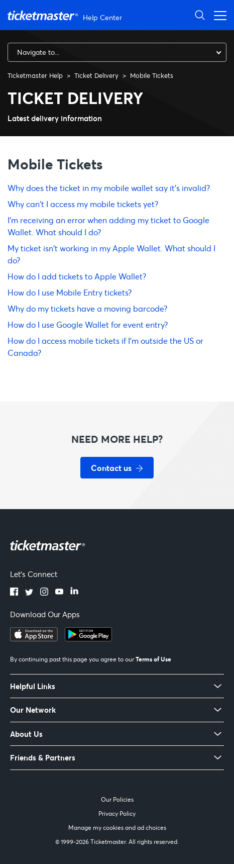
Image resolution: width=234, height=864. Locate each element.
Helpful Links (32, 686)
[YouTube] (59, 593)
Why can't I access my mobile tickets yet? (83, 204)
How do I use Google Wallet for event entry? (88, 324)
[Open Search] (199, 15)
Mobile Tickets (151, 75)
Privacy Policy (117, 813)
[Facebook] (14, 593)
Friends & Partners (42, 757)
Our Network (33, 710)
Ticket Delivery (96, 75)
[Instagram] (44, 593)
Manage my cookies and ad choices (117, 827)
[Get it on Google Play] (88, 638)
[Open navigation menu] (217, 15)
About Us (26, 734)
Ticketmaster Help (35, 75)
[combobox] (117, 52)
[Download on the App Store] (34, 638)
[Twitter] (29, 593)
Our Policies (117, 799)
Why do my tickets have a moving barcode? (87, 308)
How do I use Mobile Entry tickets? (70, 292)
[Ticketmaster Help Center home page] (66, 15)
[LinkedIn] (74, 593)
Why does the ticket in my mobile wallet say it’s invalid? (109, 187)
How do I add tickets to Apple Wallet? (77, 276)
